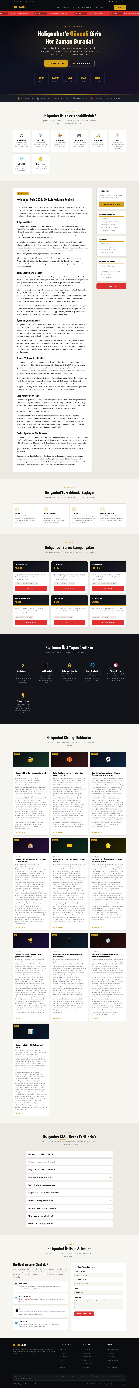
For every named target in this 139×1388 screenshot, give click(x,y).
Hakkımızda (64, 1357)
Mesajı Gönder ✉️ (84, 1314)
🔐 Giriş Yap (120, 7)
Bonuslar (118, 2)
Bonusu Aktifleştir (31, 622)
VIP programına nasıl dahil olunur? (40, 1216)
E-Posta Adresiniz (80, 1280)
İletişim (124, 2)
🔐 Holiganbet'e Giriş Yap (111, 204)
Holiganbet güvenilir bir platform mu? (41, 1162)
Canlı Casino (87, 1353)
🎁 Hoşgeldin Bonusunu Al (82, 63)
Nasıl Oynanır (87, 7)
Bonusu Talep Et (31, 589)
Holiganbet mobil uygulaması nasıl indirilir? (43, 1193)
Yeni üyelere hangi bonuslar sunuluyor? (42, 1185)
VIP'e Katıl (69, 622)
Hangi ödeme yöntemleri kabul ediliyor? (42, 1170)
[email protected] (25, 1299)
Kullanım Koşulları (104, 1384)
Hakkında (66, 7)
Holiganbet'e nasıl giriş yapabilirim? (41, 1154)
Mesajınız (77, 1297)
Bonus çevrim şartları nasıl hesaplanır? (42, 1208)
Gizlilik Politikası (92, 1384)
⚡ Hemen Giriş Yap (56, 63)
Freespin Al (108, 589)
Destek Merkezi (112, 1364)
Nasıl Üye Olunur (112, 1349)
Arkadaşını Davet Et (108, 622)
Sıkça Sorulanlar (112, 1368)
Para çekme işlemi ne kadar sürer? (40, 1177)
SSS (102, 7)
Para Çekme (111, 1353)
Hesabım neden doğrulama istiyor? (40, 1201)
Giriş (58, 7)
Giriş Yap (63, 1349)
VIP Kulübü (86, 1368)
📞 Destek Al (111, 286)
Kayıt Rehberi (111, 1357)
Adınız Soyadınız (79, 1271)
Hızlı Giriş (112, 2)
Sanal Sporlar (87, 1364)
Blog (96, 7)
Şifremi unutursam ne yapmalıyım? (40, 1224)
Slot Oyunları (87, 1357)
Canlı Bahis (87, 1360)
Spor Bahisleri (88, 1349)
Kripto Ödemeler (112, 1360)
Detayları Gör (69, 589)
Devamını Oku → (20, 832)
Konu (76, 1288)
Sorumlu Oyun (115, 1384)
